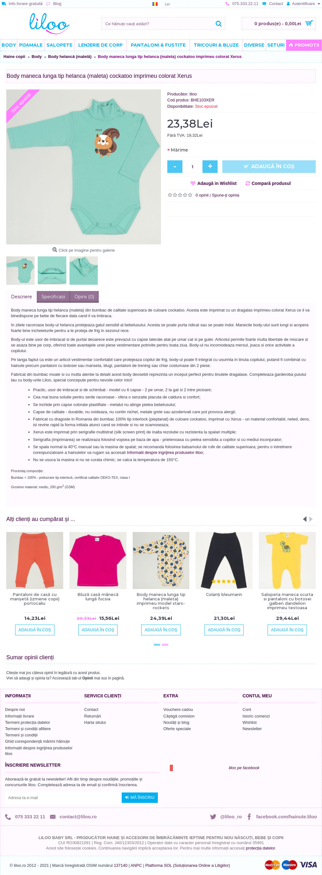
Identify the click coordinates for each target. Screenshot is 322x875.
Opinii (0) (84, 297)
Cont (246, 709)
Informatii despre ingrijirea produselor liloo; (165, 452)
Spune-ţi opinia (225, 195)
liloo (193, 94)
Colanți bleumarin (224, 594)
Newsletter (252, 728)
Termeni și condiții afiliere (28, 728)
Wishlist (249, 722)
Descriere (21, 297)
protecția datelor (260, 848)
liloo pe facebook (244, 767)
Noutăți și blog (176, 722)
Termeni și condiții (21, 735)
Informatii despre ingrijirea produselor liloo (39, 751)
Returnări (92, 716)
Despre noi (15, 709)
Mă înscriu (140, 797)
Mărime (179, 150)
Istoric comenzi (256, 716)
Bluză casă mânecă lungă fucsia (98, 596)
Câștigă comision (179, 716)
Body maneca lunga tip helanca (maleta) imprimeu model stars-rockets (161, 601)
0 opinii (202, 195)
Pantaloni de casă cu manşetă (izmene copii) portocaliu (34, 599)
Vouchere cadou (178, 709)
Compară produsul (271, 183)
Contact (91, 709)
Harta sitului (95, 722)
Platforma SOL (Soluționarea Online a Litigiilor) (187, 865)
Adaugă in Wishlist (216, 183)
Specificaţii (53, 297)
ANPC (136, 865)
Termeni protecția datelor (27, 722)
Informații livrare (19, 716)
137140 (120, 865)
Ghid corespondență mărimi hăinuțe (37, 741)
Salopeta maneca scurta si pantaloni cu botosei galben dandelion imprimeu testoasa (287, 601)
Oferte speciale (177, 728)
